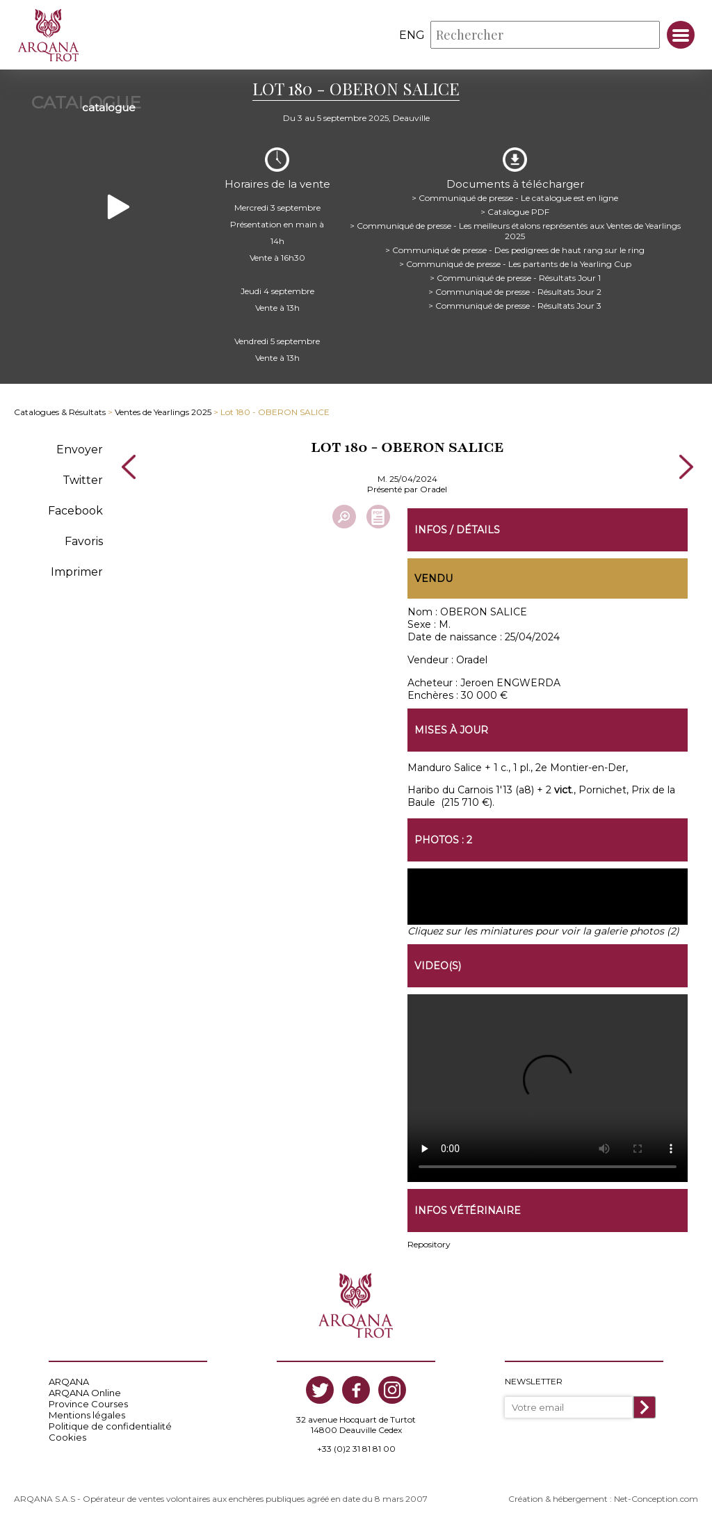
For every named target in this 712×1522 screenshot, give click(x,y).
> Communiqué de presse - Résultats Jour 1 (515, 278)
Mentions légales (87, 1414)
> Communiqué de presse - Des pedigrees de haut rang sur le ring (515, 250)
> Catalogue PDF (514, 212)
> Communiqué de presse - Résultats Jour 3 (514, 305)
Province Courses (88, 1403)
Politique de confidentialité (110, 1426)
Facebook (75, 510)
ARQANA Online (85, 1392)
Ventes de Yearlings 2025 (163, 412)
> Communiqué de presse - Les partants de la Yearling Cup (515, 264)
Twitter (83, 480)
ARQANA (69, 1381)
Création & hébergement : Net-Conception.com (603, 1498)
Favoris (84, 541)
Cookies (67, 1437)
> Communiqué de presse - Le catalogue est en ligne (515, 198)
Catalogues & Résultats (60, 412)
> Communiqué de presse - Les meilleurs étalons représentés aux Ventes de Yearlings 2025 (515, 230)
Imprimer (77, 571)
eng (412, 35)
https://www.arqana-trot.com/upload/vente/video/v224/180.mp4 (547, 1088)
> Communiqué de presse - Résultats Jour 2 (514, 291)
